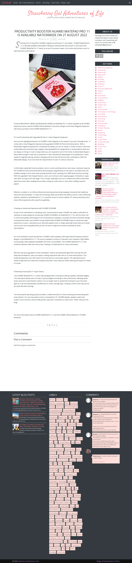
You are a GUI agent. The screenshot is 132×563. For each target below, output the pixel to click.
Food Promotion (65, 456)
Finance (67, 453)
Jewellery (63, 492)
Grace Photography (56, 467)
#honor (52, 400)
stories (67, 538)
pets (80, 520)
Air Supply (76, 417)
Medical (74, 502)
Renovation (66, 531)
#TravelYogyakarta (68, 414)
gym (66, 467)
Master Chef (75, 499)
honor (76, 471)
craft (51, 442)
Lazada (52, 499)
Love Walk (101, 114)
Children (60, 435)
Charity (69, 431)
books (59, 428)
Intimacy (73, 485)
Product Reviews (104, 128)
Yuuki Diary (102, 146)
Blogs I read (65, 3)
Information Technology (107, 112)
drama (78, 442)
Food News (102, 96)
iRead (100, 151)
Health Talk (102, 105)
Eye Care (53, 453)
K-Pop (75, 492)
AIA (70, 417)
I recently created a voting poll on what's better (105, 457)
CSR (56, 442)
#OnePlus (73, 403)
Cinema (60, 439)
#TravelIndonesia (56, 410)
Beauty (100, 77)
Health (71, 467)
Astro (76, 421)
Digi (73, 442)
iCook (100, 149)
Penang (66, 520)
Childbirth (101, 82)
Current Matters (64, 442)
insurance (53, 485)
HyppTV (59, 478)
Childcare (101, 84)
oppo (75, 517)
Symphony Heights (56, 542)
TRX (63, 549)
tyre (67, 549)
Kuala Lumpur (62, 495)
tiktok (80, 542)
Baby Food (63, 424)
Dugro (52, 446)
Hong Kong (69, 471)
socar (74, 534)
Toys (62, 545)
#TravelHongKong (71, 407)
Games (79, 460)
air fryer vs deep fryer (99, 462)
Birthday (101, 79)
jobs (69, 492)
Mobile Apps (64, 506)
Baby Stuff (101, 75)
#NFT (67, 403)
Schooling (53, 534)
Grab (60, 463)
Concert (100, 86)
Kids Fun (53, 495)
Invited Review (54, 488)
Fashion (60, 453)
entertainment (70, 449)
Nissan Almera (60, 517)
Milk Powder (54, 506)
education (67, 446)
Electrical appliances (105, 89)
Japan (57, 492)
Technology (102, 135)
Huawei (54, 39)
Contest (79, 439)
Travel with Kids (103, 142)
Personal (101, 121)
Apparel (52, 421)
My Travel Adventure (26, 3)
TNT (51, 545)
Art (72, 421)
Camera (52, 431)
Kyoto (70, 495)
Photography (102, 123)
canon (59, 431)
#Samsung (102, 70)
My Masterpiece (67, 510)
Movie (72, 506)
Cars (64, 431)
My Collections (55, 510)
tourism (57, 545)
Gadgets (101, 100)
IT (72, 488)
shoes (60, 534)
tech (65, 542)
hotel (51, 474)
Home (15, 3)
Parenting (46, 3)
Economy (59, 446)
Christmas (53, 439)
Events (38, 3)
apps (67, 421)
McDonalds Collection (62, 502)
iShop (100, 153)
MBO (51, 502)
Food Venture (103, 98)
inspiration (71, 481)
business (70, 428)
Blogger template (102, 561)
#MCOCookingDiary (105, 68)
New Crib (63, 513)
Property (66, 527)
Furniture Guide (62, 460)
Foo (73, 453)
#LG (65, 400)
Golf (55, 463)
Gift (51, 463)
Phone (52, 524)
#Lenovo (60, 400)
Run (73, 531)
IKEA (70, 478)
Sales (78, 531)
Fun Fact (53, 460)
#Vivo (78, 414)
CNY (66, 439)
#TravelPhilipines (69, 410)
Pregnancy (102, 126)
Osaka (52, 520)
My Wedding (102, 116)
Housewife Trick (70, 474)
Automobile (54, 424)
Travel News (102, 139)
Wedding (101, 144)
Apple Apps (60, 421)
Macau (67, 499)
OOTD (69, 517)
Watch (72, 549)
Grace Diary (55, 3)
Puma (72, 527)
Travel (100, 137)
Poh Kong (69, 524)
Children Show (70, 435)
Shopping (101, 133)
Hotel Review (102, 109)
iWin (76, 488)
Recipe (100, 130)
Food (99, 93)
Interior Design (63, 485)
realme (52, 531)
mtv (77, 506)
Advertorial (102, 72)
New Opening (72, 513)
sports (79, 534)
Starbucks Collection (57, 538)
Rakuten (79, 527)
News (52, 517)
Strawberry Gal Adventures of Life (66, 13)
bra (64, 428)
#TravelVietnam (55, 414)
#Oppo (52, 407)
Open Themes (114, 561)
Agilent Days (63, 417)
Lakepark (77, 495)
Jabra (51, 492)
